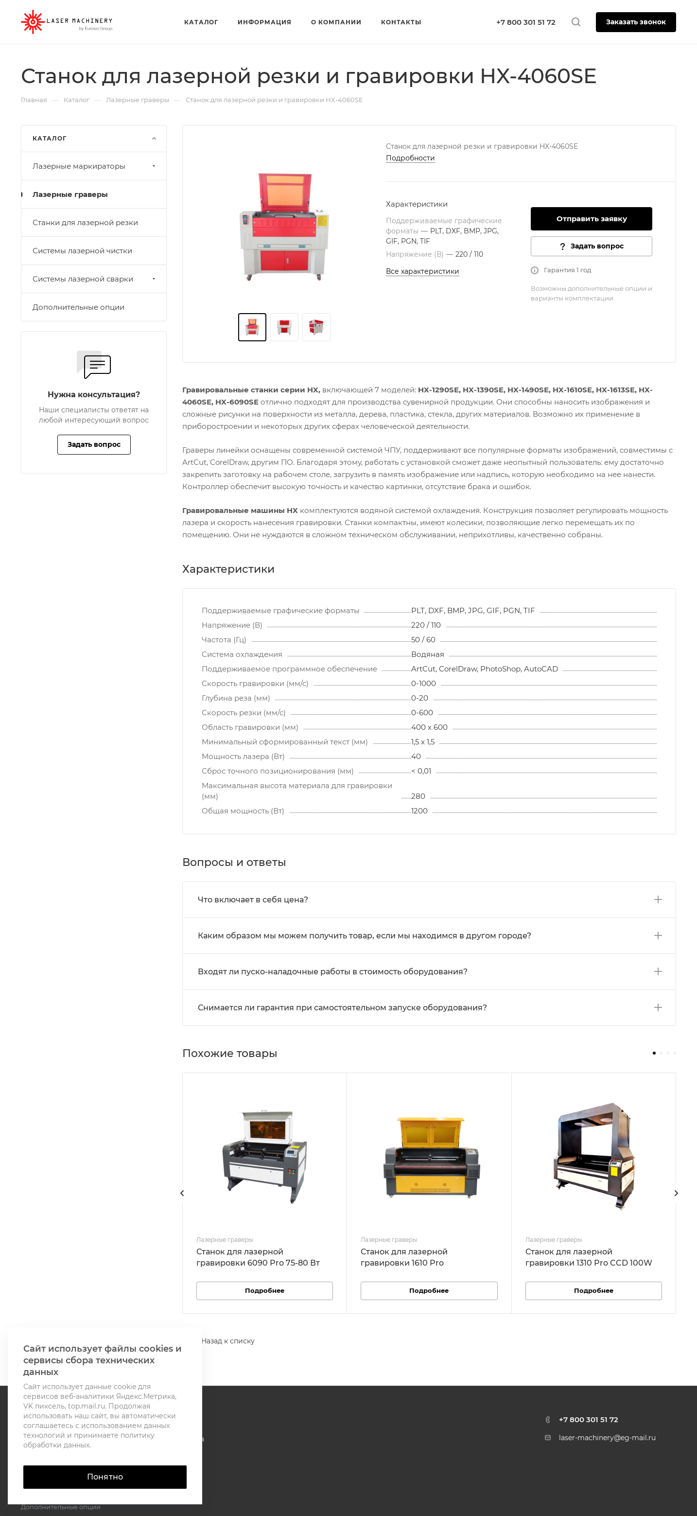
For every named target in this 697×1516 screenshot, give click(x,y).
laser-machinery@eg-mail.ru (607, 1437)
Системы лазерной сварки (95, 278)
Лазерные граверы (70, 194)
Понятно (105, 1476)
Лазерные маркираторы (95, 166)
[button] (654, 1053)
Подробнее (264, 1290)
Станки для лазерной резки (85, 222)
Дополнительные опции (78, 307)
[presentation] (182, 1203)
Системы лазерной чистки (82, 250)
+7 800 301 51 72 (526, 22)
